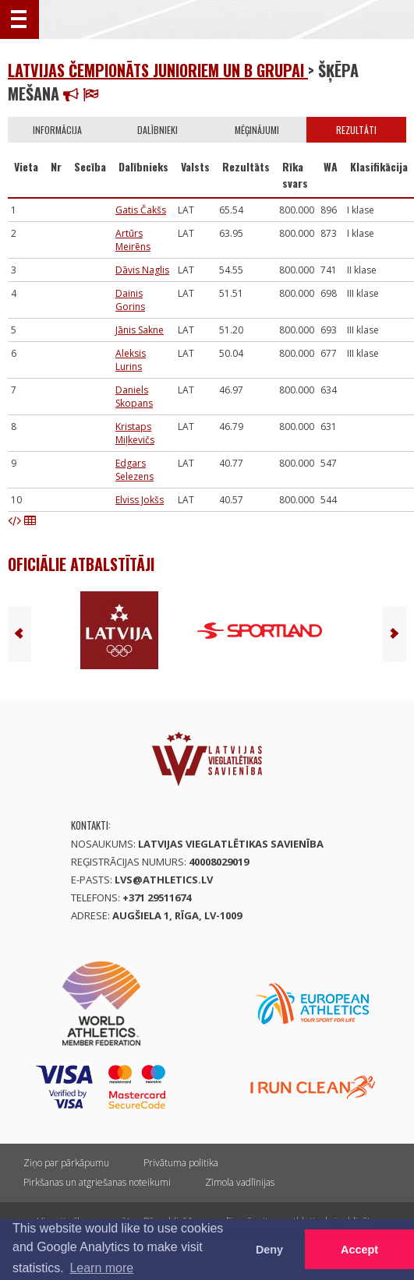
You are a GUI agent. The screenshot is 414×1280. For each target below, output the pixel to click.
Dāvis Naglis (142, 270)
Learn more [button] (101, 1268)
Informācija (57, 129)
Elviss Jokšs (139, 499)
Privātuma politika (180, 1162)
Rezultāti (356, 129)
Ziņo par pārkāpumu (66, 1162)
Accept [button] (359, 1249)
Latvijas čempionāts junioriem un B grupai (158, 70)
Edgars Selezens (134, 470)
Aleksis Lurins (130, 360)
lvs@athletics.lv (164, 880)
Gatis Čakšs (140, 210)
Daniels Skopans (134, 396)
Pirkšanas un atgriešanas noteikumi (97, 1182)
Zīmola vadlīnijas (239, 1182)
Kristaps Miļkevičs (134, 433)
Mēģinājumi (257, 129)
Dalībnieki (157, 129)
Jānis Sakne (139, 330)
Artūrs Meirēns (132, 240)
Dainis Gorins (130, 300)
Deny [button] (269, 1249)
